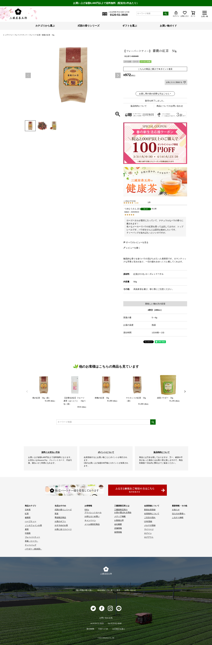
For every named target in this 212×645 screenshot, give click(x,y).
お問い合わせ (130, 590)
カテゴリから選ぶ (45, 25)
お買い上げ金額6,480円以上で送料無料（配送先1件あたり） (106, 3)
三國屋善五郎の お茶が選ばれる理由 (122, 511)
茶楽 (56, 514)
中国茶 (28, 533)
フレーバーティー (20, 35)
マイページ (149, 529)
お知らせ (176, 510)
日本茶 (28, 510)
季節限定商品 (60, 518)
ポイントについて (106, 452)
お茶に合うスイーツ (63, 529)
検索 (165, 13)
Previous (28, 75)
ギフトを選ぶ (129, 25)
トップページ (8, 35)
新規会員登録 (149, 510)
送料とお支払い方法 (50, 452)
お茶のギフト (60, 521)
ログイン (148, 533)
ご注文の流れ (149, 518)
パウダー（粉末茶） (33, 549)
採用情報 (118, 532)
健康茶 (28, 518)
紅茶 (27, 514)
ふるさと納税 (177, 518)
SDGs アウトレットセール (93, 511)
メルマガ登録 (149, 525)
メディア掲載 (120, 516)
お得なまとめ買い (92, 516)
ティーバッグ (30, 545)
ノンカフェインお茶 (33, 525)
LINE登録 (148, 521)
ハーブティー (30, 521)
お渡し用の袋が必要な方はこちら (154, 93)
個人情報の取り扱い (84, 590)
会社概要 (118, 524)
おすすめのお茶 (61, 525)
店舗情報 (118, 528)
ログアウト (149, 537)
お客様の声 (119, 520)
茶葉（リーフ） (31, 541)
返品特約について (138, 106)
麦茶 (27, 529)
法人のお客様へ (178, 514)
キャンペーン (90, 520)
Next (118, 75)
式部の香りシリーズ (89, 25)
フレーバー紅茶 (34, 35)
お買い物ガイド (168, 25)
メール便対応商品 (92, 524)
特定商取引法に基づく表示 (108, 590)
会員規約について (151, 514)
